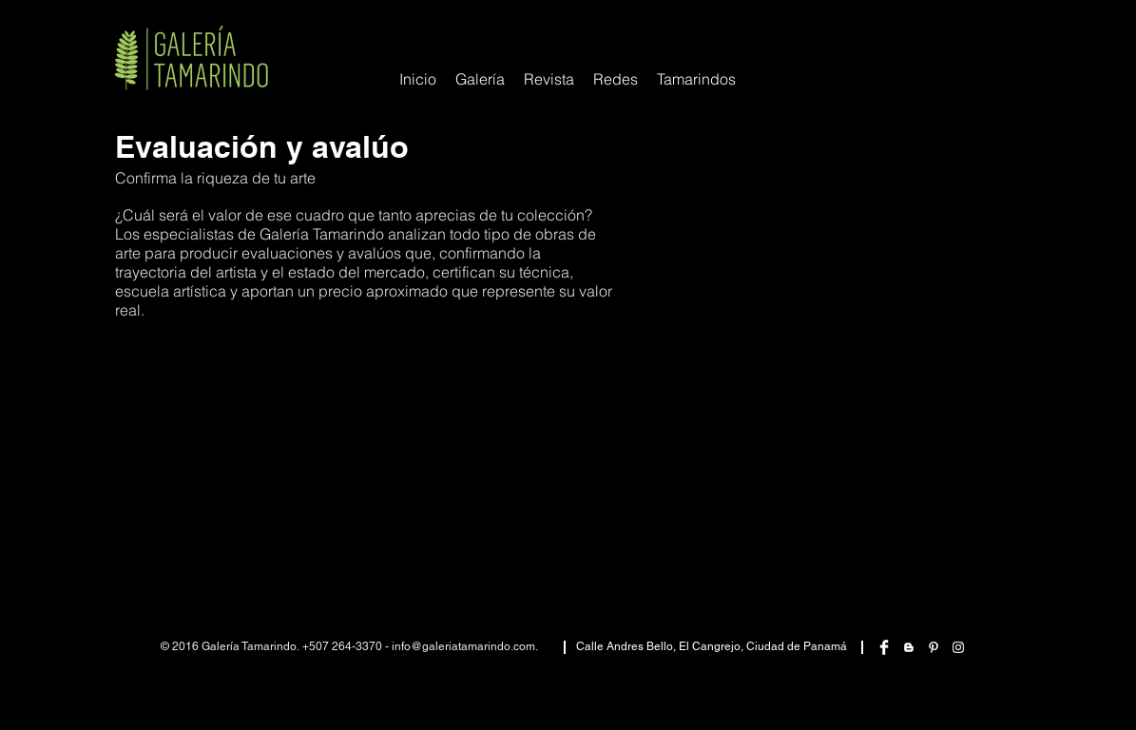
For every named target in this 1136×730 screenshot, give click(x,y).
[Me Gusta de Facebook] (958, 30)
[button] (615, 79)
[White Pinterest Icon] (933, 647)
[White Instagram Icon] (958, 647)
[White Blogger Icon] (908, 647)
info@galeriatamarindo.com (463, 646)
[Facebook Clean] (884, 647)
